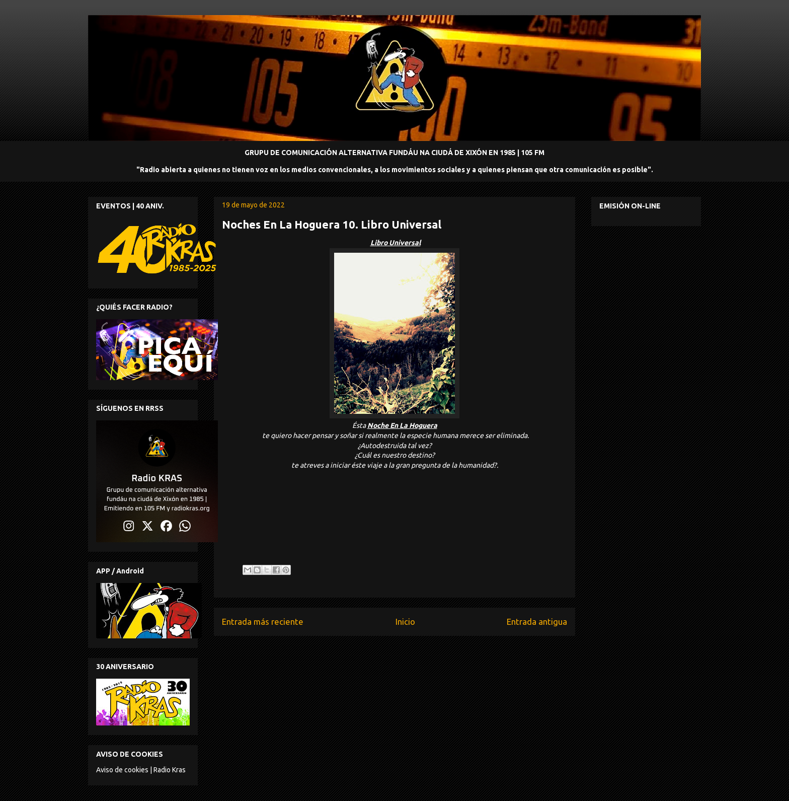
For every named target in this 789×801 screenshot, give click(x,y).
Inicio (405, 621)
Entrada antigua (537, 621)
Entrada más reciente (262, 621)
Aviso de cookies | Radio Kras (141, 770)
